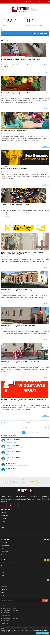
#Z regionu (4, 300)
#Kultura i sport (5, 143)
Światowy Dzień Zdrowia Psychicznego (14, 131)
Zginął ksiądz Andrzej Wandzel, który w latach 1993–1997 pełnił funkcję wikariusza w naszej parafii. (22, 253)
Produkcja (3, 575)
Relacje (3, 521)
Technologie (4, 534)
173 (37, 433)
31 (23, 433)
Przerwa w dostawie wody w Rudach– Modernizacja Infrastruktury (23, 400)
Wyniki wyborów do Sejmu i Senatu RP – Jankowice (18, 326)
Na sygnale (4, 512)
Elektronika (4, 555)
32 (27, 433)
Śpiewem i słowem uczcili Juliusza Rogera (15, 204)
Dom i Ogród (4, 551)
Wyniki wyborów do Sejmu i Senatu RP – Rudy (16, 290)
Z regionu (3, 518)
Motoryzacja (4, 542)
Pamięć (3, 531)
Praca (2, 548)
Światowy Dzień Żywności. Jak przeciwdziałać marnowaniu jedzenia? (24, 93)
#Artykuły (3, 336)
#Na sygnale (4, 264)
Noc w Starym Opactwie (13, 439)
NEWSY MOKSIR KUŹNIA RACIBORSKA (14, 169)
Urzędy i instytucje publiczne (8, 562)
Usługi (2, 572)
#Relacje (3, 69)
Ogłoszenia (5, 539)
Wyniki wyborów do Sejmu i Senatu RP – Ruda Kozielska (20, 362)
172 (32, 433)
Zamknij (45, 633)
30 (20, 433)
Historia (3, 524)
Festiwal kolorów (11, 463)
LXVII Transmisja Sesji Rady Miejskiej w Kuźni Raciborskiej (20, 59)
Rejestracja (33, 1)
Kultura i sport (4, 515)
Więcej (45, 72)
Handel (3, 569)
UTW (2, 528)
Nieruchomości (5, 545)
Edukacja (3, 566)
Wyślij (45, 600)
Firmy (3, 559)
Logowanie (42, 1)
